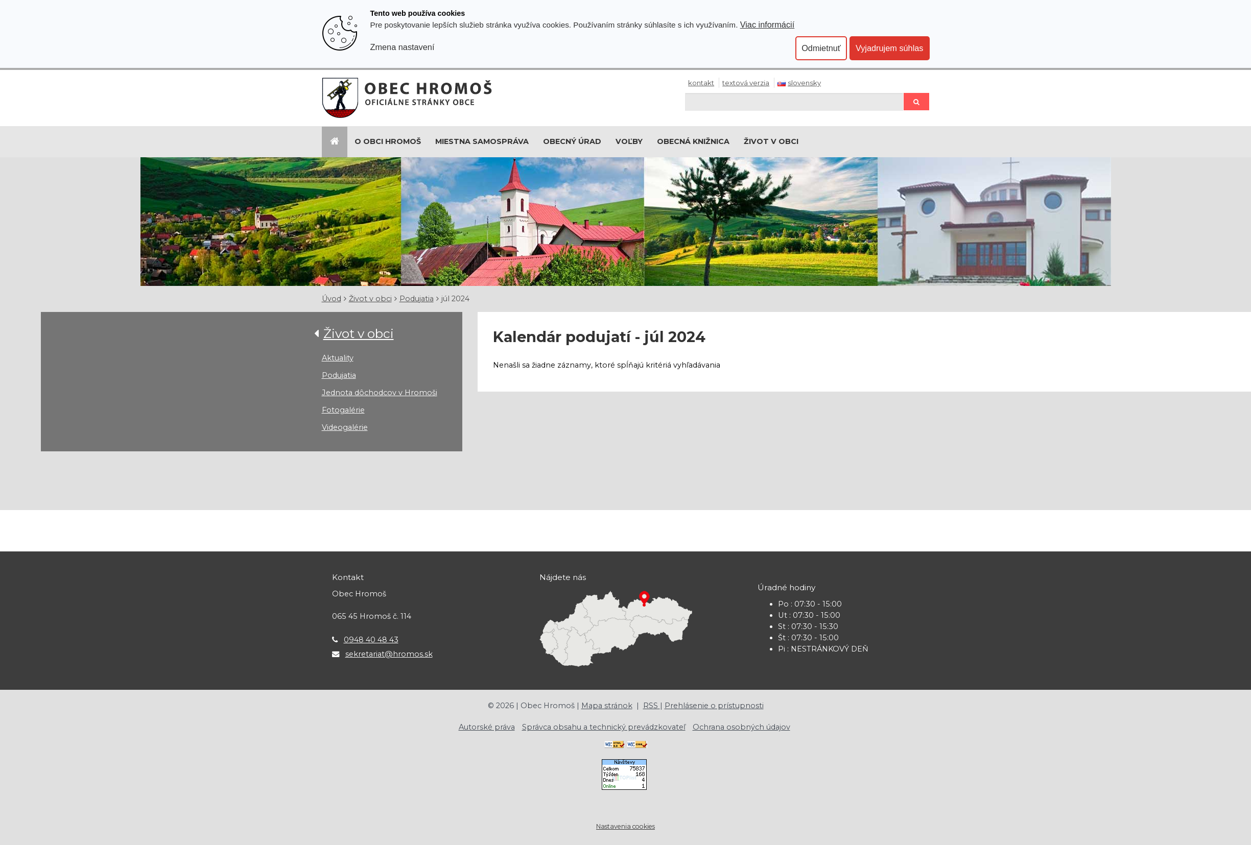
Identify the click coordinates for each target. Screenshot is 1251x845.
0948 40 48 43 (371, 639)
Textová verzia (745, 83)
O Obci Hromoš (388, 141)
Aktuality (337, 358)
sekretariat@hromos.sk (389, 654)
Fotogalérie (343, 410)
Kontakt (701, 83)
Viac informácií (767, 24)
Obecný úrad (572, 141)
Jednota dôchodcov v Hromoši (379, 392)
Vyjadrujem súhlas (890, 48)
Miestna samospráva (482, 141)
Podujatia (416, 298)
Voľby (629, 141)
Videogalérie (345, 427)
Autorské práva (487, 727)
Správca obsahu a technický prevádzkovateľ (604, 727)
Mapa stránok (606, 705)
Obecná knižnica (693, 141)
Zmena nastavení (402, 47)
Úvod (331, 298)
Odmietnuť (821, 48)
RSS (651, 705)
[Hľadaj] (794, 102)
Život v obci (771, 141)
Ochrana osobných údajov (741, 727)
